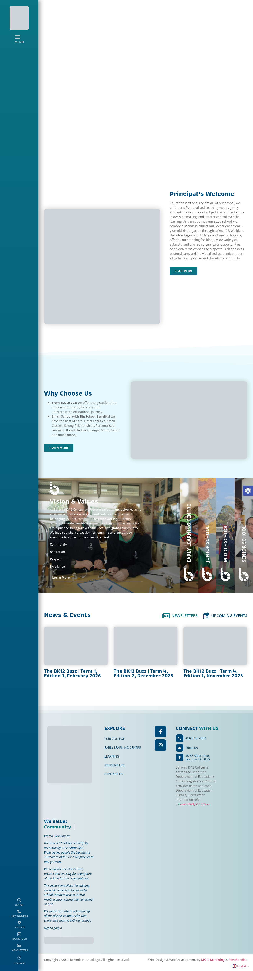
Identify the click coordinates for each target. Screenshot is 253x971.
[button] (248, 491)
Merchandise (47, 960)
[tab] (180, 615)
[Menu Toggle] (19, 39)
